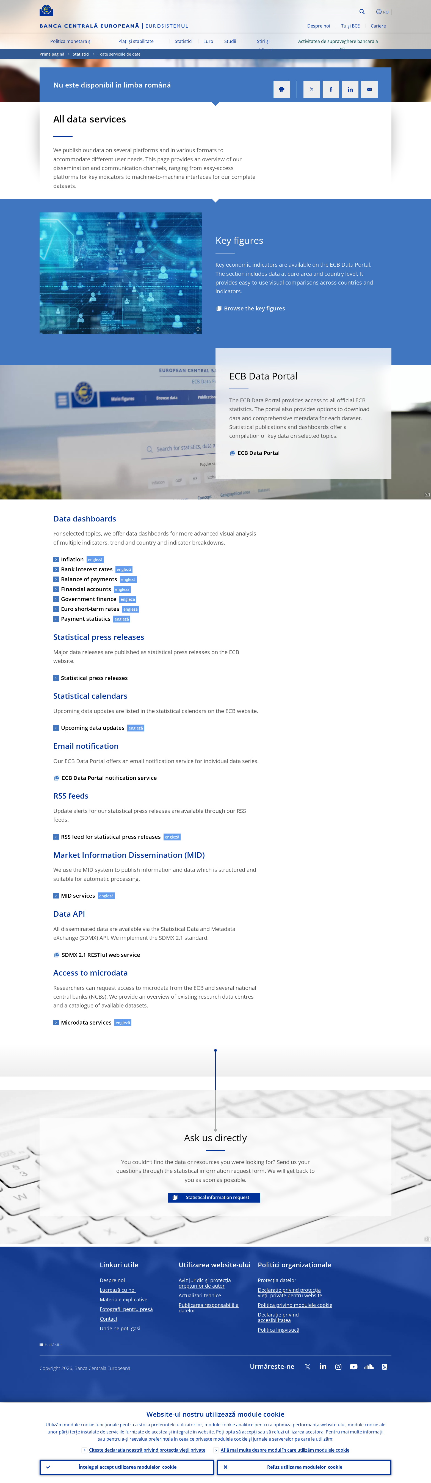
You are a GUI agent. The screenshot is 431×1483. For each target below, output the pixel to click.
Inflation (72, 559)
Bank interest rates (87, 569)
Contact (108, 1318)
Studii (230, 41)
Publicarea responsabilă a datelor (209, 1308)
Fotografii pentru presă (126, 1309)
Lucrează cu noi (118, 1290)
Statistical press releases (94, 678)
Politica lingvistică (278, 1329)
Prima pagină (52, 54)
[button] (372, 12)
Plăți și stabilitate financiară (136, 45)
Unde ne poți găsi (120, 1328)
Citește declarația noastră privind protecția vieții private (147, 1449)
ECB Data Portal (259, 453)
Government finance (89, 599)
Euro (208, 41)
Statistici (183, 41)
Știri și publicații (263, 45)
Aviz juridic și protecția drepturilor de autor (205, 1283)
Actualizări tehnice (200, 1295)
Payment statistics (85, 618)
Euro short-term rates (90, 609)
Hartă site (53, 1344)
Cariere (378, 26)
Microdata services (86, 1022)
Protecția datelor (277, 1280)
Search (362, 12)
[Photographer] (197, 330)
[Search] (330, 11)
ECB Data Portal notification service (109, 778)
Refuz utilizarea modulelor (304, 1467)
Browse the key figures (254, 308)
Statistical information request (217, 1197)
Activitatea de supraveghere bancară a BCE (338, 45)
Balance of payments (89, 579)
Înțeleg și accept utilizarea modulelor (127, 1467)
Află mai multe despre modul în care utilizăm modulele (285, 1449)
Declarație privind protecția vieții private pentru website (290, 1293)
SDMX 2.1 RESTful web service (101, 954)
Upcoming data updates (93, 727)
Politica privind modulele (295, 1305)
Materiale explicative (123, 1299)
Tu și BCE (350, 26)
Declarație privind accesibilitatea (278, 1317)
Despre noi (318, 26)
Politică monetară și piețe (71, 45)
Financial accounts (86, 589)
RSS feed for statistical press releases (111, 836)
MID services (78, 895)
